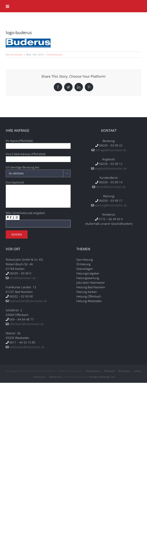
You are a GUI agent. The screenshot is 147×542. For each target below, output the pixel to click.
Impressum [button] (94, 330)
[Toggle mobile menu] (8, 6)
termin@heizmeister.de (111, 187)
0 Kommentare (54, 54)
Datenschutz (55, 376)
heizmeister (16, 54)
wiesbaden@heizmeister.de (26, 347)
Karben (137, 371)
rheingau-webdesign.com (102, 376)
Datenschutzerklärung (98, 259)
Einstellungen (80, 262)
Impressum (39, 376)
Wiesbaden (124, 371)
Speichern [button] (73, 300)
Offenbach (109, 371)
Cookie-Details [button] (54, 330)
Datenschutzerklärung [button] (75, 330)
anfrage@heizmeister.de (110, 150)
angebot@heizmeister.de (111, 168)
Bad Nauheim (93, 371)
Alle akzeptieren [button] (73, 288)
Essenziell (33, 275)
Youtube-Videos (108, 275)
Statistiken (68, 275)
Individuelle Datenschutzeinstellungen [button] (73, 322)
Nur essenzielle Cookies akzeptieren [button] (73, 311)
